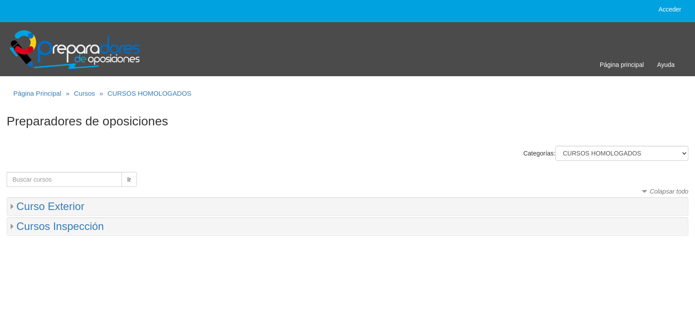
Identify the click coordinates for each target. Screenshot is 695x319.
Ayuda (666, 64)
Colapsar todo (669, 191)
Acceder (670, 9)
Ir (129, 179)
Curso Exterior (50, 206)
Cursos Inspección (60, 226)
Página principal (622, 64)
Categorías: (539, 153)
